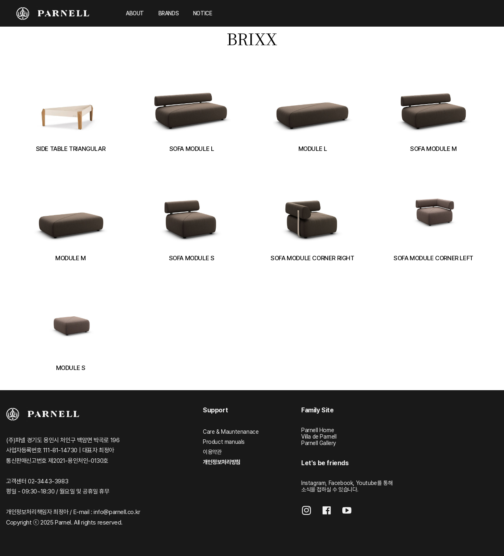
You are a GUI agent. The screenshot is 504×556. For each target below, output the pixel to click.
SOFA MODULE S (192, 258)
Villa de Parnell (319, 436)
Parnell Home (317, 430)
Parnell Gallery (318, 443)
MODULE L (312, 149)
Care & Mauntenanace (230, 431)
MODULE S (70, 368)
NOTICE (202, 13)
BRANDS (168, 13)
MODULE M (70, 258)
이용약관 (212, 452)
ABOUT (135, 13)
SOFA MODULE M (433, 149)
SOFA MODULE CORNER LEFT (433, 258)
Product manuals (224, 442)
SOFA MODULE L (191, 149)
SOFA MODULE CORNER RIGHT (312, 258)
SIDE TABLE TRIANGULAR (71, 149)
